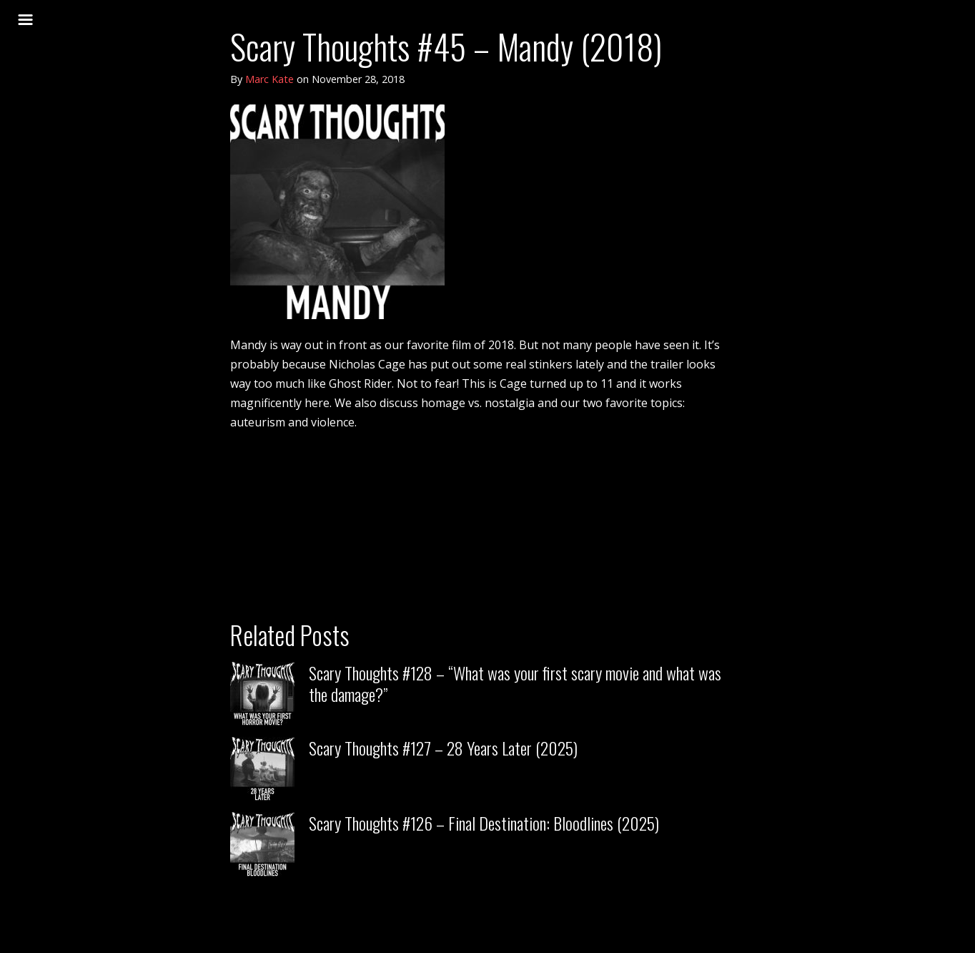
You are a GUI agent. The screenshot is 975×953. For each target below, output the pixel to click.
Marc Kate (269, 79)
